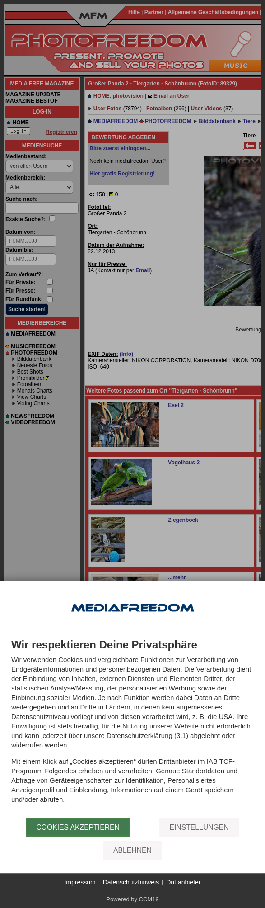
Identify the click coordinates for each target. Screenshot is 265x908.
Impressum (79, 882)
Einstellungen (198, 827)
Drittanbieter (183, 882)
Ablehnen (132, 850)
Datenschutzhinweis (131, 882)
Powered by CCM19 (132, 899)
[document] (132, 728)
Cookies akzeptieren (78, 827)
